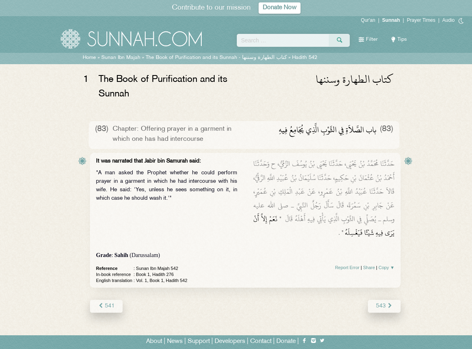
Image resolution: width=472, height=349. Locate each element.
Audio (448, 20)
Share (369, 267)
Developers (230, 342)
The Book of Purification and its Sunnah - (217, 57)
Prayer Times (421, 20)
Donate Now (280, 8)
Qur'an (368, 20)
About (154, 342)
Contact (261, 342)
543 (384, 306)
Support (199, 342)
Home (89, 57)
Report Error (347, 267)
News (175, 342)
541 (106, 306)
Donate (286, 342)
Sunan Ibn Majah (120, 57)
